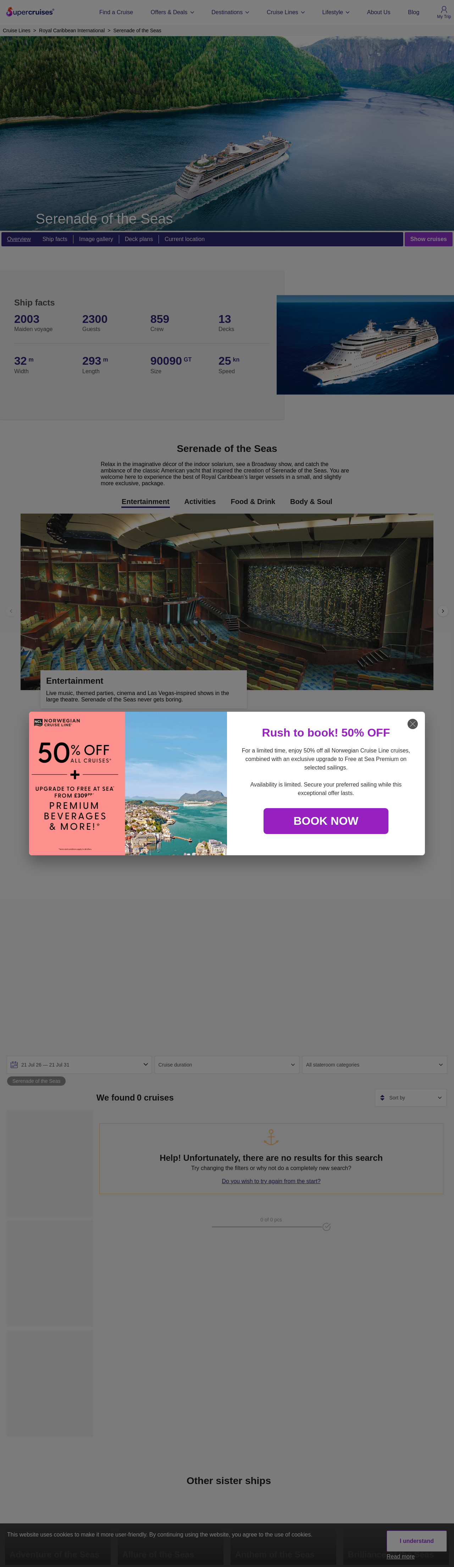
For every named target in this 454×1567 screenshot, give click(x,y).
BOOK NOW (325, 821)
